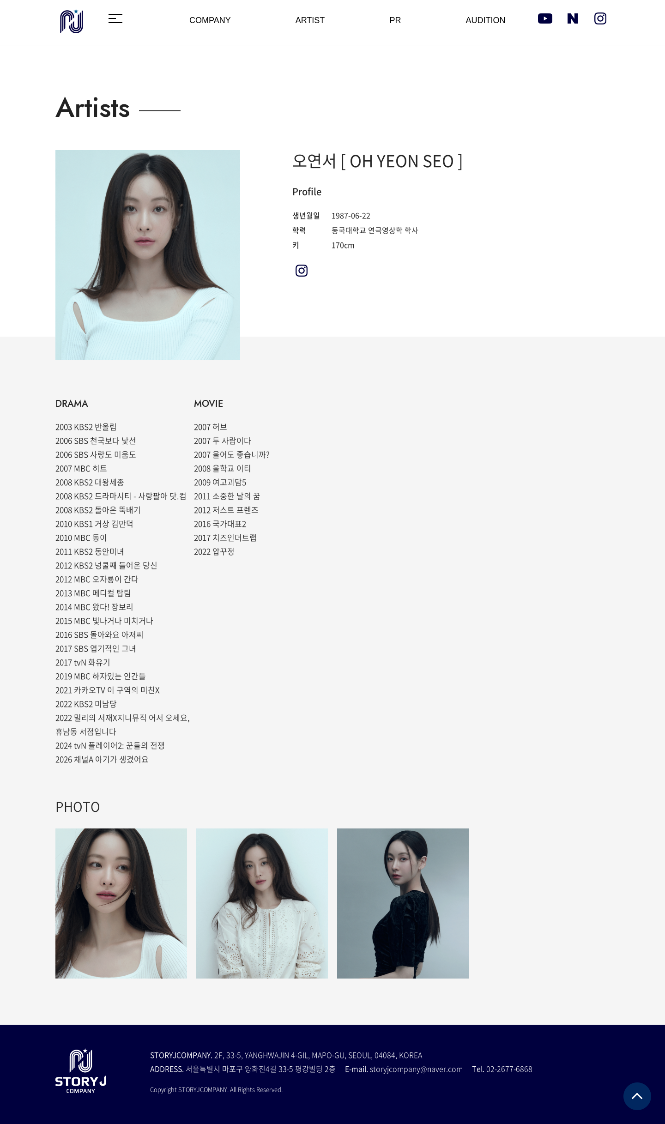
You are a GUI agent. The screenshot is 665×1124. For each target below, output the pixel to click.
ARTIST (310, 20)
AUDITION (485, 20)
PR (395, 20)
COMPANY (210, 20)
